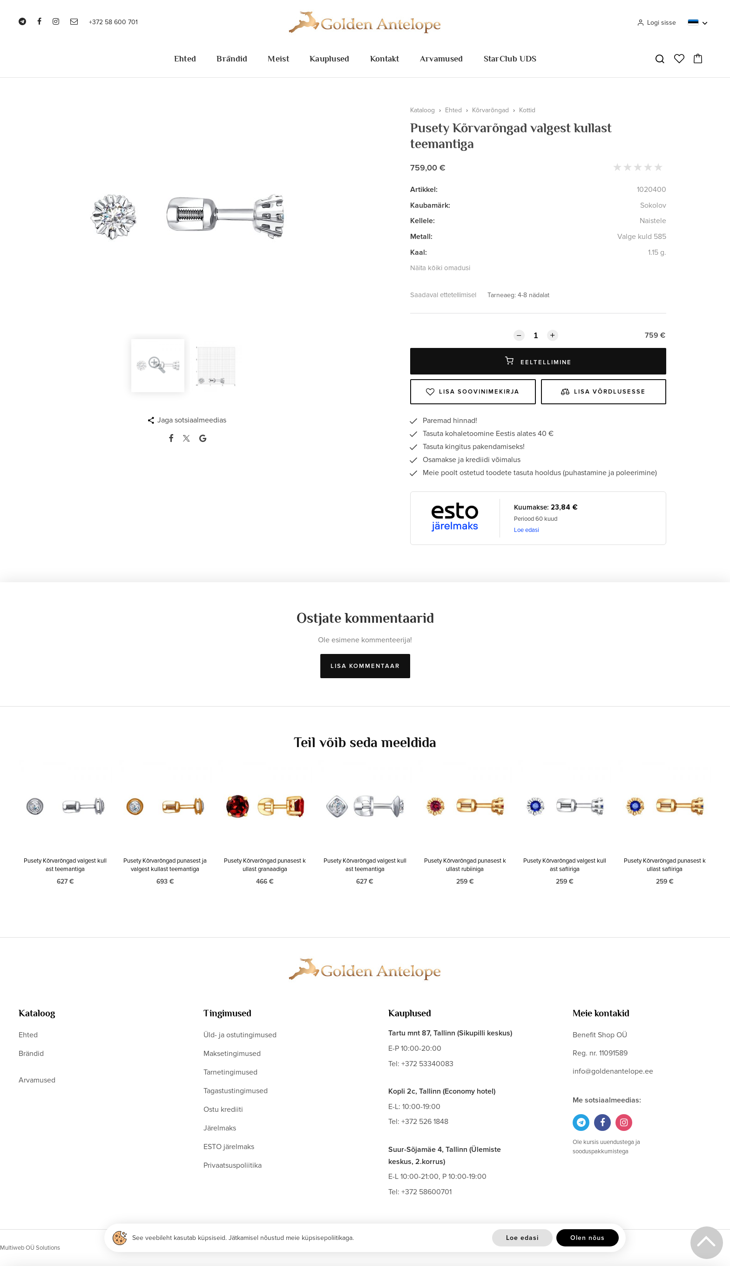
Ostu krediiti (223, 1109)
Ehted (185, 58)
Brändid (231, 58)
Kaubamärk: (430, 205)
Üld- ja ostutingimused (240, 1035)
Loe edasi (526, 530)
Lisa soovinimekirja (473, 392)
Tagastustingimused (235, 1091)
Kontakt (384, 58)
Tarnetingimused (230, 1072)
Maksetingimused (232, 1053)
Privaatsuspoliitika (232, 1165)
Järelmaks (219, 1128)
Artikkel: (424, 189)
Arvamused (441, 58)
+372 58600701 (426, 1192)
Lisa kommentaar (365, 666)
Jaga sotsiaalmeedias (191, 420)
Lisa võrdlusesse (603, 392)
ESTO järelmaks (228, 1146)
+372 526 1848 (424, 1121)
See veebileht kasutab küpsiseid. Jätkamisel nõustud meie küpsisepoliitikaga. (243, 1238)
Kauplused (330, 58)
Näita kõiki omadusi (440, 268)
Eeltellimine (538, 361)
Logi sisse (656, 23)
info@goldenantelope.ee (613, 1071)
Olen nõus (587, 1238)
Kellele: (422, 220)
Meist (278, 58)
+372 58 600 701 (113, 22)
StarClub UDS (510, 58)
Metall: (421, 236)
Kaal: (418, 252)
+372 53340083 (427, 1064)
